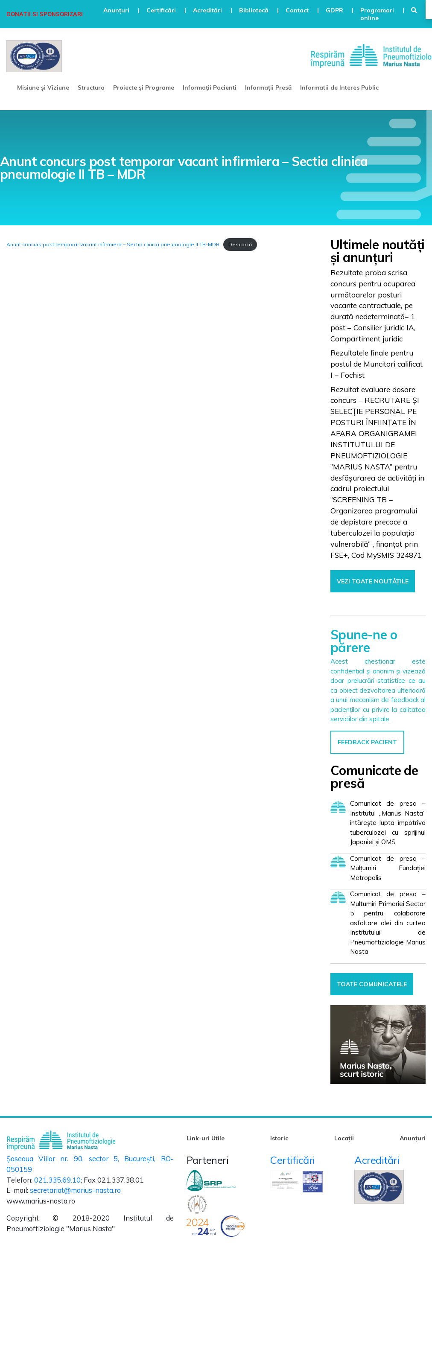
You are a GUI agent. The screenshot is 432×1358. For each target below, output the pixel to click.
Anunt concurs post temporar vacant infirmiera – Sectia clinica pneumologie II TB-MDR (112, 244)
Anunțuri (413, 1138)
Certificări (292, 1160)
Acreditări (376, 1160)
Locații (344, 1138)
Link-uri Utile (206, 1138)
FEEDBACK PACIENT (367, 742)
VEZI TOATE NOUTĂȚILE (373, 581)
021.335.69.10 (57, 1179)
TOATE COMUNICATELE (372, 984)
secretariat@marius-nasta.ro (75, 1190)
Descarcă (240, 244)
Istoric (279, 1138)
